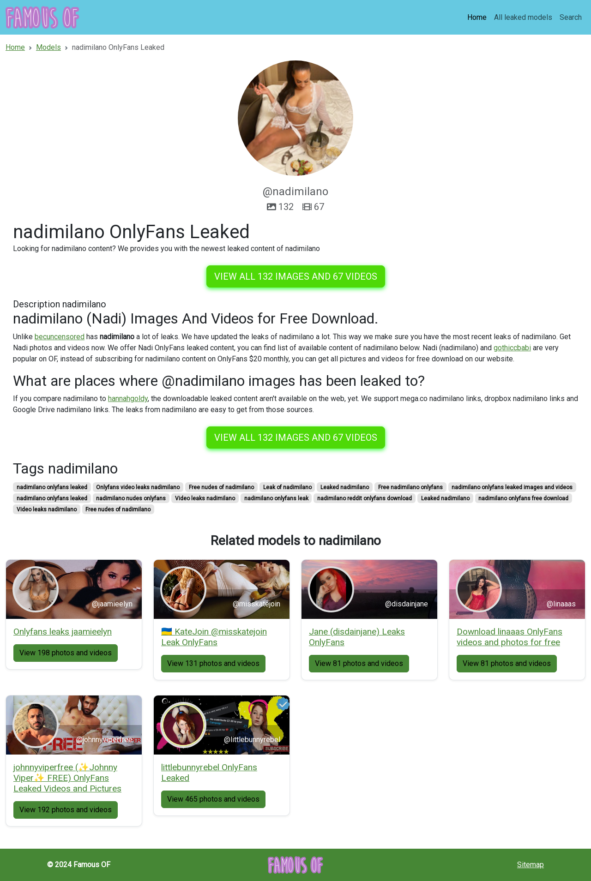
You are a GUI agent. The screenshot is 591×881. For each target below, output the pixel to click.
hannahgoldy (128, 398)
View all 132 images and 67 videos (295, 276)
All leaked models (523, 17)
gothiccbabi (512, 347)
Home (477, 17)
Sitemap (530, 864)
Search (571, 17)
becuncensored (59, 336)
